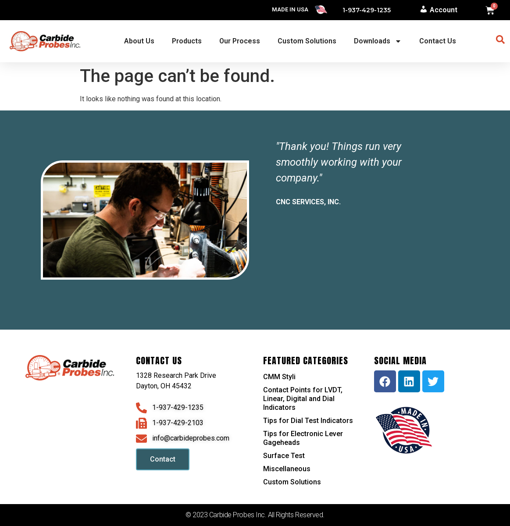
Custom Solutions (307, 41)
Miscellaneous (286, 469)
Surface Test (284, 455)
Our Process (239, 41)
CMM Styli (279, 377)
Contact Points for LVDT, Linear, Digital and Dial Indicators (302, 399)
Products (187, 41)
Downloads (378, 41)
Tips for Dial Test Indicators (308, 420)
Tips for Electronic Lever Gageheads (303, 438)
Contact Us (437, 41)
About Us (139, 41)
